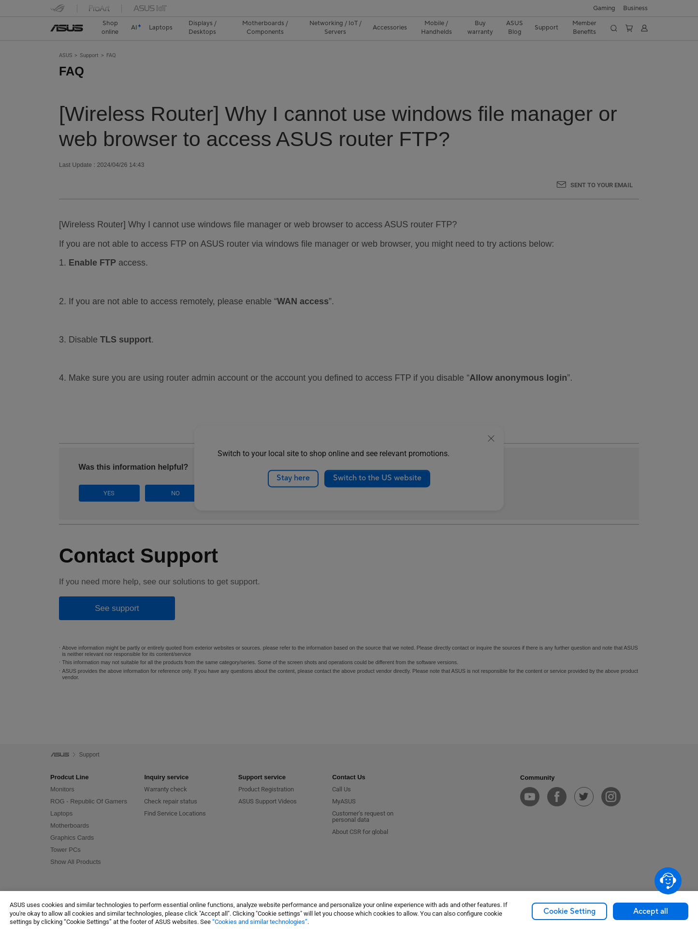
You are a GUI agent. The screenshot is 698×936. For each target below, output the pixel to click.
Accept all (650, 911)
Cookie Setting (569, 911)
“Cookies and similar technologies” (259, 921)
